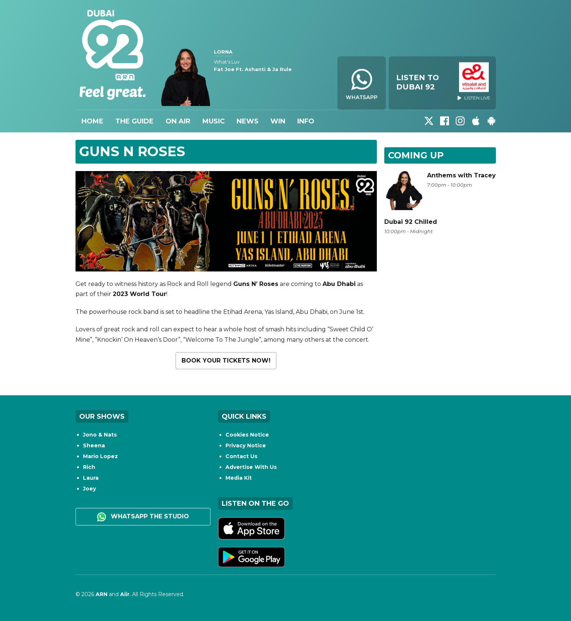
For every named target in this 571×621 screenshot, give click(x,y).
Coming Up (416, 155)
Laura (91, 477)
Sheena (94, 445)
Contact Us (241, 456)
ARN (102, 594)
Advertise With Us (251, 467)
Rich (89, 467)
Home (92, 121)
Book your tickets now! (226, 360)
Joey (89, 488)
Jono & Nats (100, 434)
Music (213, 121)
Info (305, 121)
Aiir (124, 594)
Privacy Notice (245, 445)
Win (277, 121)
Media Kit (238, 477)
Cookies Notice (247, 434)
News (248, 121)
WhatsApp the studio (143, 516)
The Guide (134, 121)
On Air (178, 121)
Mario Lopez (100, 456)
